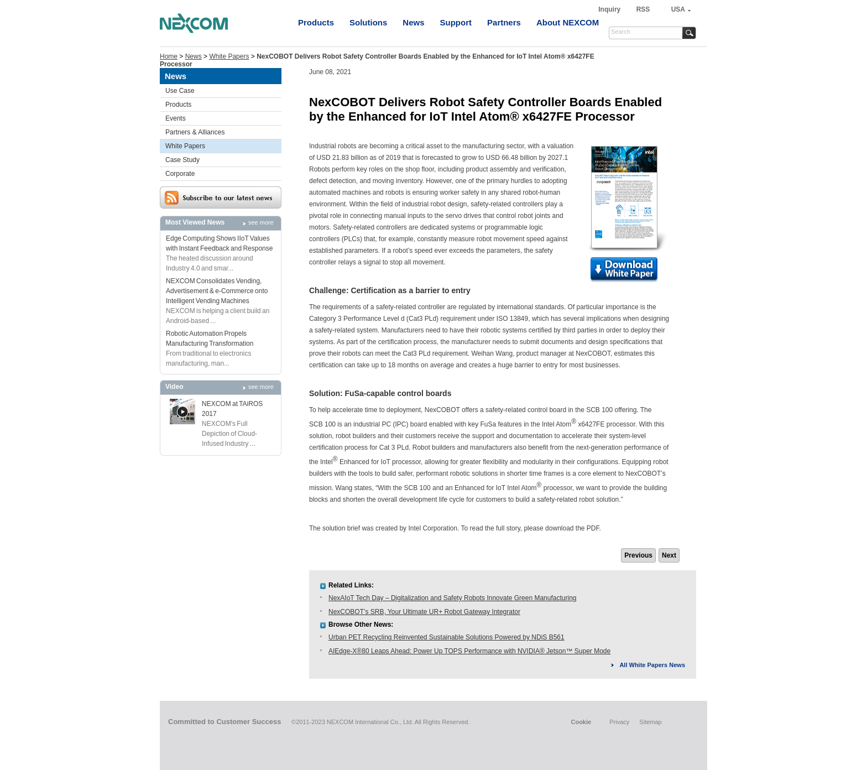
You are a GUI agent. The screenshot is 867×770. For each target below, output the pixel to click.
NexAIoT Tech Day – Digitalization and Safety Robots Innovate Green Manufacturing (452, 598)
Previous (638, 555)
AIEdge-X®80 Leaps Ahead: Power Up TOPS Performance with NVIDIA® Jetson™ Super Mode (469, 651)
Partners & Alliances (194, 132)
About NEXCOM (567, 22)
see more (261, 222)
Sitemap (650, 722)
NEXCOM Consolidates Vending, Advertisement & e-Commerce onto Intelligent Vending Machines (217, 291)
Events (175, 118)
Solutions (368, 22)
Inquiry (610, 9)
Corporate (180, 174)
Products (316, 22)
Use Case (180, 91)
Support (456, 22)
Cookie (581, 722)
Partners (504, 22)
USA (678, 9)
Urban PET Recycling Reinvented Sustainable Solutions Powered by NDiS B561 (446, 637)
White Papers (229, 56)
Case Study (182, 160)
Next (669, 555)
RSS (643, 9)
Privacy (619, 722)
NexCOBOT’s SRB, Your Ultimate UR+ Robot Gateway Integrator (424, 612)
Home (168, 56)
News (413, 22)
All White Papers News (652, 665)
